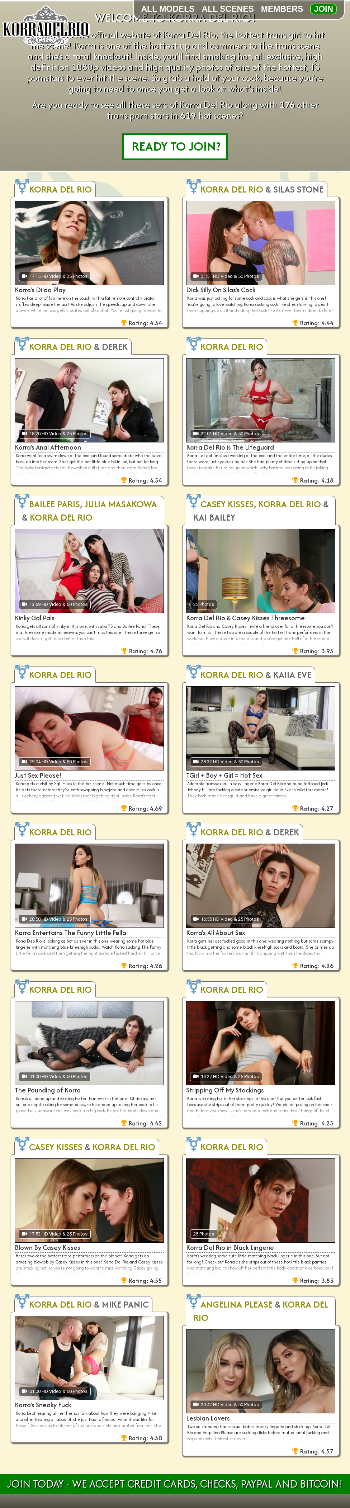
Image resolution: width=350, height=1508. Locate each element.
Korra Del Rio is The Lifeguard (230, 447)
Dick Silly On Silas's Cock (221, 290)
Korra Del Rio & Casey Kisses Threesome (245, 618)
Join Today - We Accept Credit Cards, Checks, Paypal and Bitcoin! (175, 1484)
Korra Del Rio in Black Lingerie (230, 1247)
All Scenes (228, 9)
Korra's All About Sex (215, 933)
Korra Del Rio (60, 189)
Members (282, 9)
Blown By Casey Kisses (47, 1247)
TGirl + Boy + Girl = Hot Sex (224, 775)
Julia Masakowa (120, 504)
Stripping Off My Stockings (225, 1090)
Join (323, 9)
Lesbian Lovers (208, 1418)
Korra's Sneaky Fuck (43, 1405)
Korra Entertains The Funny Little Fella (70, 933)
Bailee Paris (54, 504)
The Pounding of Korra (48, 1090)
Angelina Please (236, 1304)
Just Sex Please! (38, 775)
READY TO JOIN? (176, 146)
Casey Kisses (227, 504)
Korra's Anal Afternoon (48, 447)
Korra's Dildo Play (40, 290)
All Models (168, 9)
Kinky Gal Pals (35, 618)
